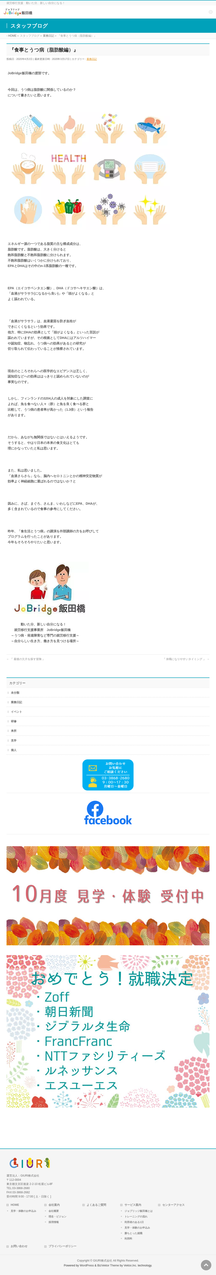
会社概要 (54, 1211)
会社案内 (54, 1205)
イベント (16, 711)
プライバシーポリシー (62, 1246)
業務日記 (92, 59)
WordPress (87, 1265)
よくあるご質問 (96, 1205)
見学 (13, 740)
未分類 (15, 692)
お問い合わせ (19, 1246)
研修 (13, 721)
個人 (13, 750)
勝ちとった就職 (133, 1233)
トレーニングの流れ (135, 1216)
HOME (15, 1205)
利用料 (128, 1238)
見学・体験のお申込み (23, 1211)
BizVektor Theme (108, 1265)
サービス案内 (132, 1205)
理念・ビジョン (57, 1216)
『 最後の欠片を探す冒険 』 (26, 659)
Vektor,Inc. (130, 1265)
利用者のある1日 (134, 1222)
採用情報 (54, 1222)
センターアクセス (173, 1205)
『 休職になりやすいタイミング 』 (186, 659)
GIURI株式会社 (102, 1260)
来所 (13, 730)
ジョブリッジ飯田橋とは (138, 1211)
